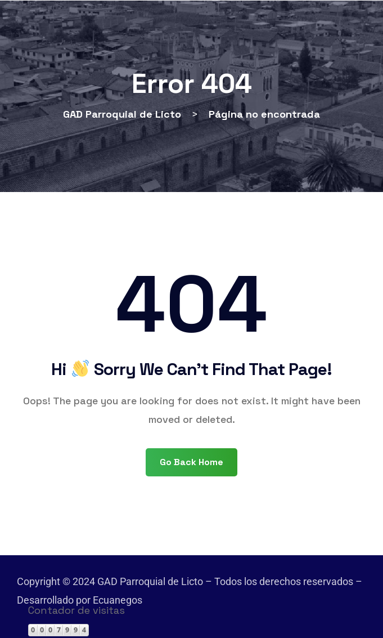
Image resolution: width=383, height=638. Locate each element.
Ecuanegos (117, 600)
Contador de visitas (76, 610)
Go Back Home (191, 462)
